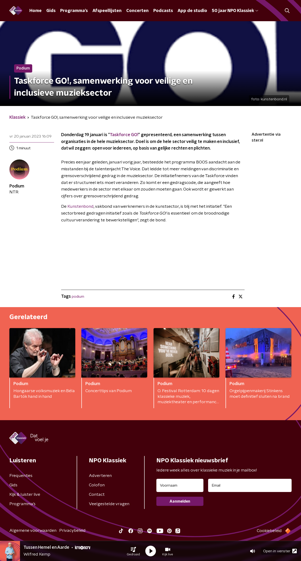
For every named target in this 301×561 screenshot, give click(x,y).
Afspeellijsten (107, 11)
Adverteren (100, 476)
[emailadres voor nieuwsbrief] (250, 485)
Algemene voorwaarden (32, 530)
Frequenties (20, 476)
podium (78, 296)
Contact (97, 494)
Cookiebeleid (269, 531)
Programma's (74, 11)
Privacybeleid (72, 530)
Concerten (137, 11)
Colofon (97, 485)
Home (35, 11)
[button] (133, 551)
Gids (50, 11)
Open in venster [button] (280, 551)
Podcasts (163, 11)
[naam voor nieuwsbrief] (179, 485)
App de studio (192, 11)
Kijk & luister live (24, 494)
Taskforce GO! (124, 135)
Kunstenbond (80, 206)
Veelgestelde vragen (109, 504)
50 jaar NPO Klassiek (235, 11)
